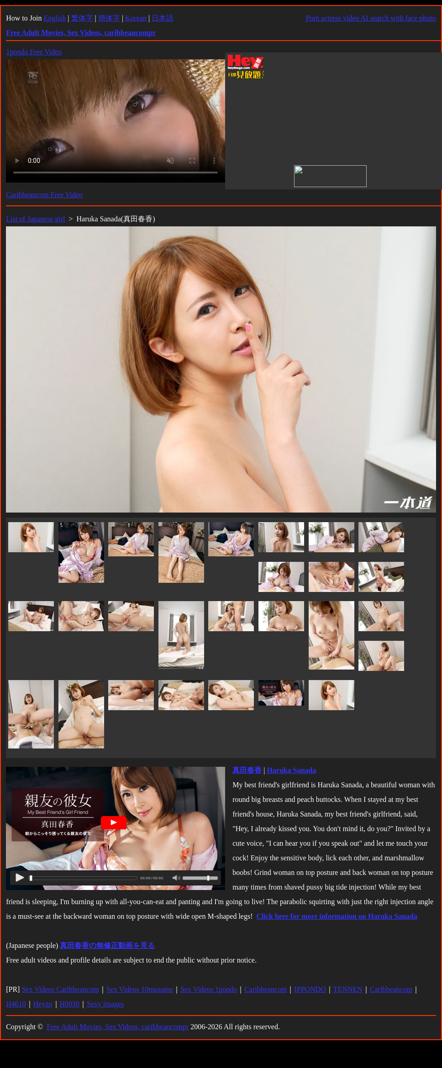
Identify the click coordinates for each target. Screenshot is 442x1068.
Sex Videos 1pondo (208, 989)
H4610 (16, 1004)
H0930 (70, 1004)
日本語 (163, 18)
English (54, 18)
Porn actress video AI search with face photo (370, 18)
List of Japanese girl (35, 219)
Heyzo (43, 1004)
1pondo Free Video (34, 52)
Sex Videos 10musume (139, 989)
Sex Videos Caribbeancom (60, 989)
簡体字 (109, 18)
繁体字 (82, 18)
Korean (136, 18)
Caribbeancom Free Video (44, 195)
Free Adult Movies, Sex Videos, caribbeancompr (118, 1027)
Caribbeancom (265, 989)
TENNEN (348, 989)
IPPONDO (310, 989)
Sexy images (105, 1004)
